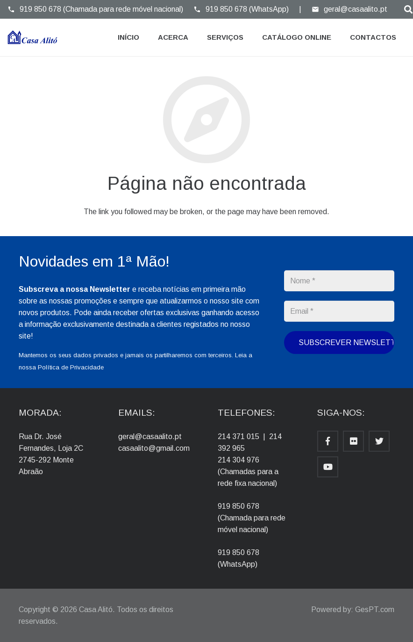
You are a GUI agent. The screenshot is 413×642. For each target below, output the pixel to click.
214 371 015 (238, 436)
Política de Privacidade (71, 367)
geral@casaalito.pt (150, 436)
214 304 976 (238, 460)
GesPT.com (374, 609)
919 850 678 (238, 506)
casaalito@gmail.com (154, 448)
